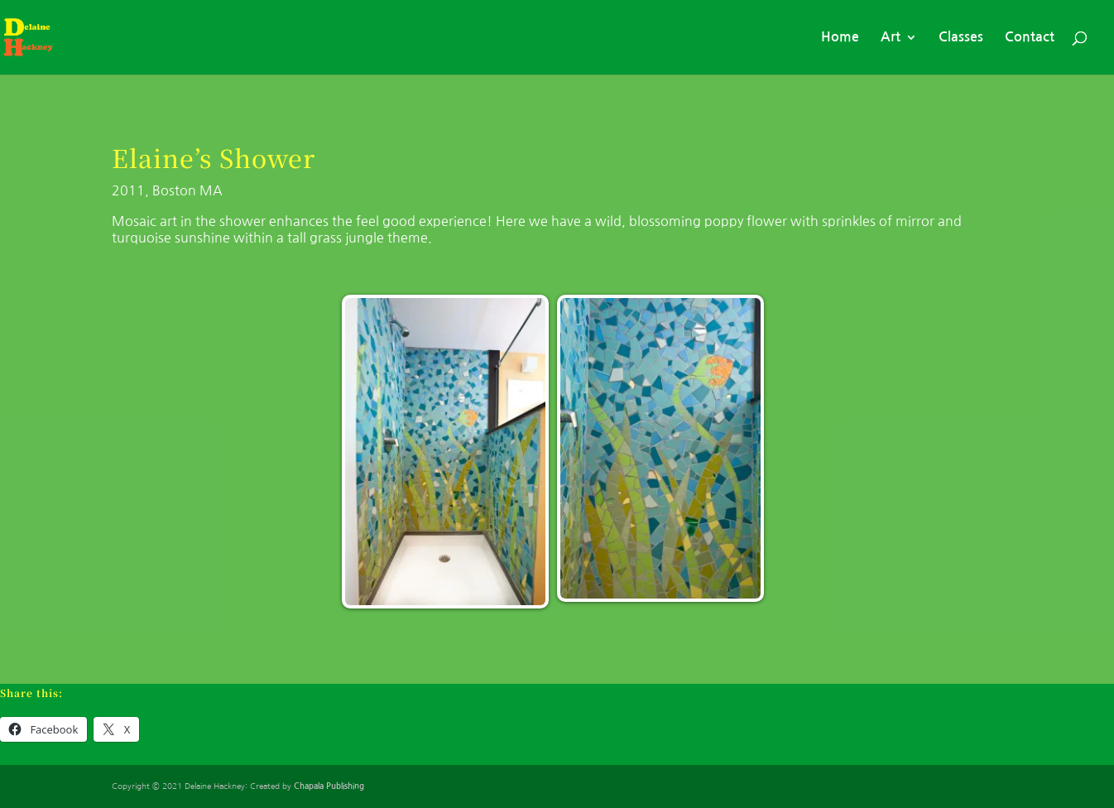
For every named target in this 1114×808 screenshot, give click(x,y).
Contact (1029, 37)
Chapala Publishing (329, 786)
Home (840, 37)
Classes (961, 37)
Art (890, 37)
